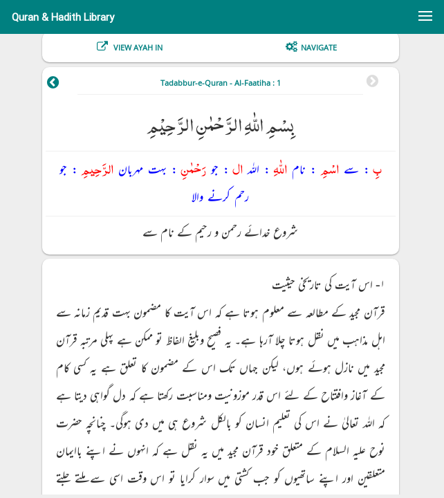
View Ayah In (137, 47)
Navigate (319, 47)
